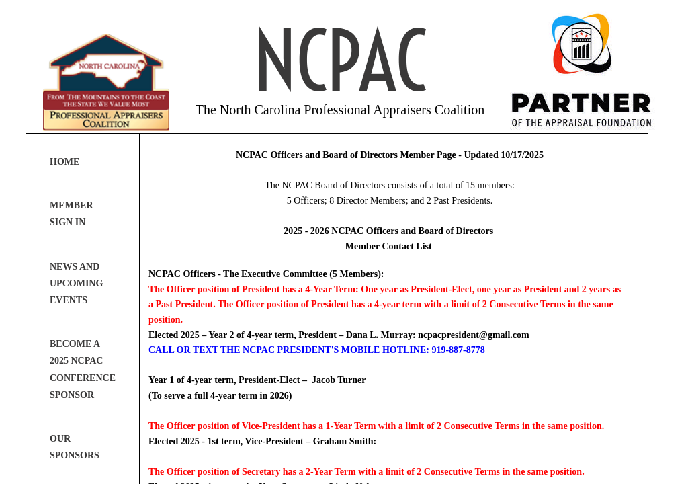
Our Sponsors (74, 447)
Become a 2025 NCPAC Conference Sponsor (83, 369)
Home (64, 162)
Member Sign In (71, 213)
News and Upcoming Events (76, 283)
